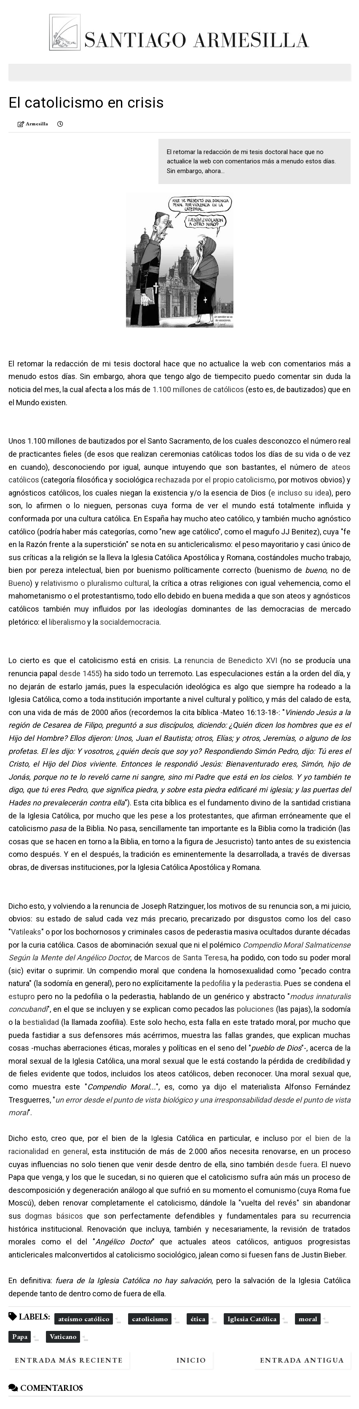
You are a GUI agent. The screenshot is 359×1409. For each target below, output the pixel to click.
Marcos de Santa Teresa (186, 957)
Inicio (191, 1360)
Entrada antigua (302, 1360)
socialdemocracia (129, 622)
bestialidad (41, 1022)
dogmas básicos (54, 1215)
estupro (21, 996)
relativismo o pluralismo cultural (95, 583)
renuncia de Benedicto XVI (231, 660)
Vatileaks (26, 931)
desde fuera (296, 1164)
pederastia (263, 983)
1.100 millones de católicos (198, 389)
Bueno (19, 583)
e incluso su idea (300, 492)
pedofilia (216, 983)
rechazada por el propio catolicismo (215, 479)
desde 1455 (79, 673)
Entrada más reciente (69, 1360)
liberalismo (67, 622)
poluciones (255, 1009)
